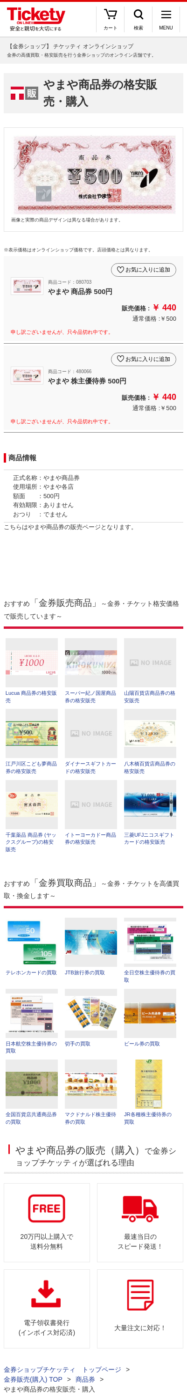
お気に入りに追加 (147, 269)
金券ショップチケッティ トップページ (62, 1369)
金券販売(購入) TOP (33, 1379)
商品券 (85, 1379)
